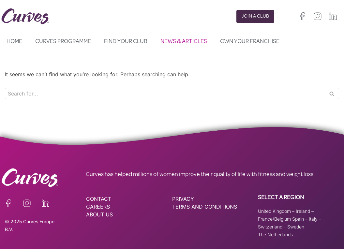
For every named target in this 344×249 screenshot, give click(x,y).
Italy (313, 219)
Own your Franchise (249, 42)
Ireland (303, 211)
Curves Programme (63, 42)
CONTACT (98, 199)
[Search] (164, 93)
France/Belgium (274, 219)
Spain (298, 219)
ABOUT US (99, 214)
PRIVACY (183, 199)
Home (14, 42)
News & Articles (183, 42)
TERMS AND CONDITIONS (204, 206)
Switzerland (270, 226)
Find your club (125, 42)
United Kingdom (274, 211)
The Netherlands (275, 234)
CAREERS (98, 206)
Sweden (295, 226)
